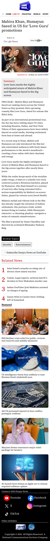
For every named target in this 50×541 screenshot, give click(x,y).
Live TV (16, 14)
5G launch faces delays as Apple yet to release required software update (24, 485)
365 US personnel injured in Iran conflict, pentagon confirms (22, 412)
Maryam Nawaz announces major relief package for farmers (21, 448)
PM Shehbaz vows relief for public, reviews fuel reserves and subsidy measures (23, 339)
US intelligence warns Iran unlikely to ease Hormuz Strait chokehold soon (23, 376)
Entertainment (23, 244)
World (36, 14)
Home (8, 14)
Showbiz (7, 244)
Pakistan (26, 14)
